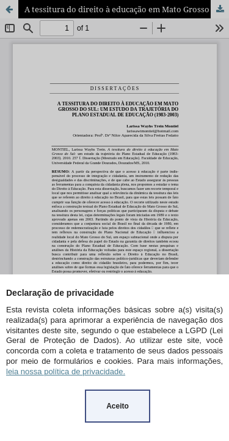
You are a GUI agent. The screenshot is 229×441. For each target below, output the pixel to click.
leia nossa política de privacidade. (65, 371)
